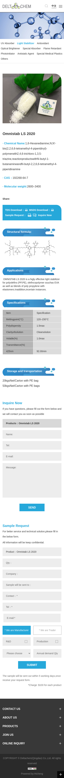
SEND (32, 507)
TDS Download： (14, 210)
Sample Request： (15, 215)
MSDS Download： (40, 210)
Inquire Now (45, 215)
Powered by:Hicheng (32, 773)
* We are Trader (47, 630)
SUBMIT (32, 665)
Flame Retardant (52, 48)
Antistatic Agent (26, 53)
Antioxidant (43, 43)
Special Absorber (32, 48)
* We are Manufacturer (17, 630)
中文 (54, 5)
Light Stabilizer (25, 43)
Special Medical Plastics (49, 53)
